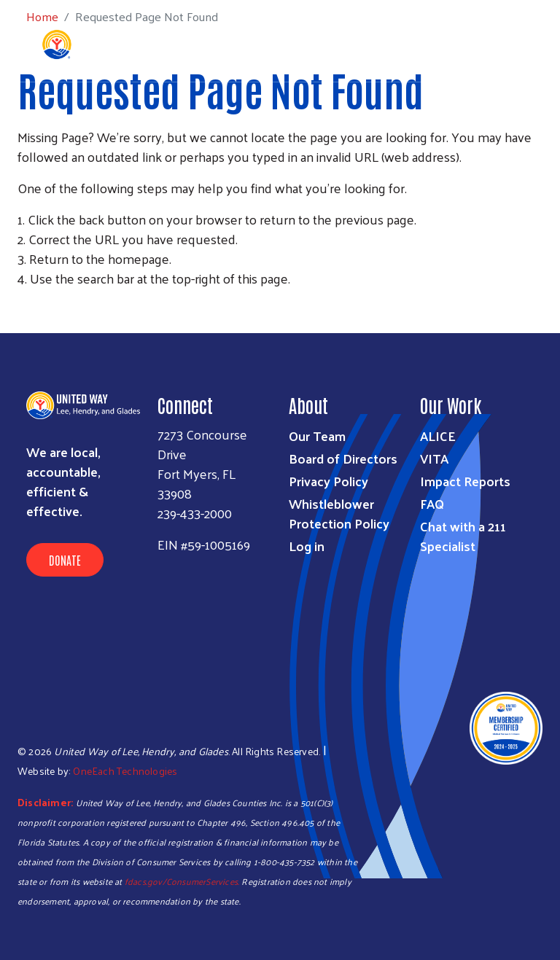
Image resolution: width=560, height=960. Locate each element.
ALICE (438, 435)
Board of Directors (343, 458)
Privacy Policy (328, 480)
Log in (306, 545)
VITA (434, 458)
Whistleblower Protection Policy (339, 513)
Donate (65, 560)
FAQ (432, 503)
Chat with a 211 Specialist (463, 536)
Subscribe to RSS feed (23, 305)
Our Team (317, 435)
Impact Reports (465, 480)
